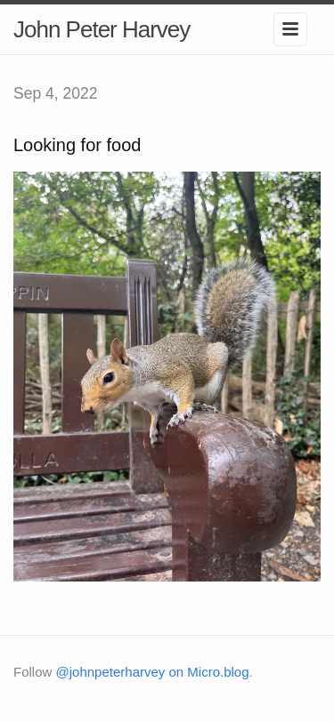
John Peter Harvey (101, 29)
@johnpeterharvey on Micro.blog (152, 671)
